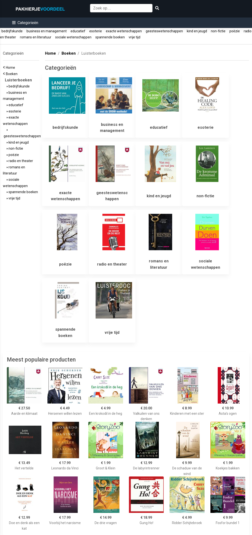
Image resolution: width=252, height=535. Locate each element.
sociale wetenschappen (73, 37)
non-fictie (218, 31)
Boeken (12, 74)
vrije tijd (134, 37)
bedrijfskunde (12, 31)
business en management (46, 31)
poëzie (234, 31)
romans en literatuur (35, 37)
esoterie (95, 31)
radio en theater (20, 161)
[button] (25, 22)
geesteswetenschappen (164, 31)
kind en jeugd (196, 31)
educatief (78, 31)
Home (11, 67)
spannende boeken (110, 37)
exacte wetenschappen (123, 31)
